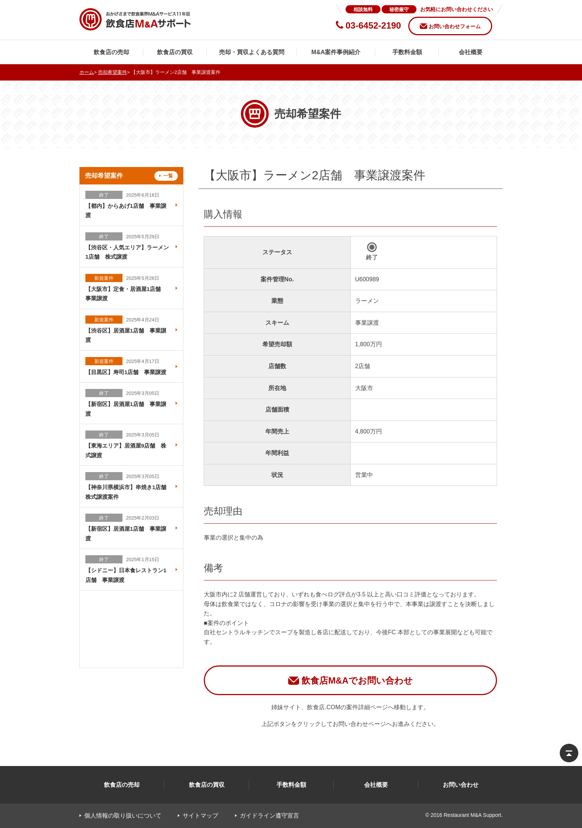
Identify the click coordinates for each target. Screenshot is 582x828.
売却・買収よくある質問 (251, 52)
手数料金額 (407, 52)
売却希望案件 (112, 72)
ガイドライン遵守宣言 (269, 815)
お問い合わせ (460, 785)
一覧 (168, 176)
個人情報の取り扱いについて (122, 815)
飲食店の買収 (175, 52)
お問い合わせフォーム (455, 26)
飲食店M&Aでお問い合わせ (357, 680)
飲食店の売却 (111, 52)
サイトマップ (200, 815)
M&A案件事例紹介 (335, 52)
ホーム (86, 72)
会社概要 (471, 52)
